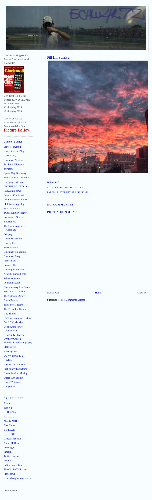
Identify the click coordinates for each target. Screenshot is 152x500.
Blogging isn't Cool (13, 182)
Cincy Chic (9, 243)
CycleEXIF (9, 434)
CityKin (8, 360)
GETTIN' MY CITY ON (16, 186)
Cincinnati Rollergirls (15, 251)
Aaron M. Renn (12, 443)
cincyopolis (9, 386)
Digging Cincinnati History (17, 318)
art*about (8, 168)
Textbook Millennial (14, 164)
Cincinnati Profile (13, 238)
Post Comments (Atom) (73, 299)
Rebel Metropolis (12, 438)
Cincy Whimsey (12, 382)
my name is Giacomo (14, 217)
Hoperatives (10, 221)
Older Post (142, 292)
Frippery (8, 234)
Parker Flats (10, 260)
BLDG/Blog (10, 412)
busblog (8, 407)
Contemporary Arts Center (17, 287)
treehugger (9, 447)
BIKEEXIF (9, 429)
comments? (53, 181)
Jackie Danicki (11, 456)
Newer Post (53, 292)
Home (98, 292)
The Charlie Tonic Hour (16, 469)
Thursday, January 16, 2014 (66, 187)
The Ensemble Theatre (15, 309)
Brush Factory (11, 300)
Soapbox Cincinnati (14, 195)
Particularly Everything (15, 368)
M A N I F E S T (12, 208)
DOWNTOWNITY (13, 355)
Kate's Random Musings (16, 373)
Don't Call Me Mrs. (13, 322)
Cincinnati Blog (12, 256)
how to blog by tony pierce (17, 478)
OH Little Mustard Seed (16, 199)
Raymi (7, 403)
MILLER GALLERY (15, 291)
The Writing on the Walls (16, 177)
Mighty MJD (10, 421)
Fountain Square (12, 282)
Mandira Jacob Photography (18, 342)
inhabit (7, 451)
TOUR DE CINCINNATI (17, 212)
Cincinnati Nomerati (14, 160)
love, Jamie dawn (12, 190)
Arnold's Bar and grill (15, 273)
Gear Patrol (9, 425)
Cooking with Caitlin (14, 269)
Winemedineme (12, 278)
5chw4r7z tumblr (12, 146)
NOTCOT (9, 416)
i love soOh (9, 473)
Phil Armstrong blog (14, 204)
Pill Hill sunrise (58, 57)
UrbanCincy (10, 155)
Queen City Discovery (15, 173)
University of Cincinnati (72, 192)
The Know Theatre (13, 304)
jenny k (7, 460)
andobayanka (10, 351)
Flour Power (10, 346)
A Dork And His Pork (15, 364)
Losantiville (10, 265)
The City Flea (11, 247)
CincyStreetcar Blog (14, 151)
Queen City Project (13, 377)
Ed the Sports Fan (13, 465)
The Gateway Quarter (15, 296)
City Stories (10, 313)
